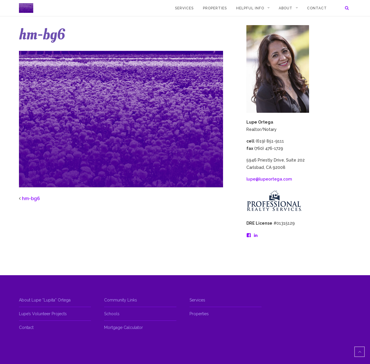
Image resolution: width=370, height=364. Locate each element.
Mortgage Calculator (123, 327)
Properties (215, 8)
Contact (317, 8)
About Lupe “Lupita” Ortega (45, 300)
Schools (112, 313)
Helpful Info (250, 8)
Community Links (120, 300)
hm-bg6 (31, 198)
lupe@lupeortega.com (269, 179)
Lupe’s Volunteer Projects (43, 313)
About (285, 8)
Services (184, 8)
